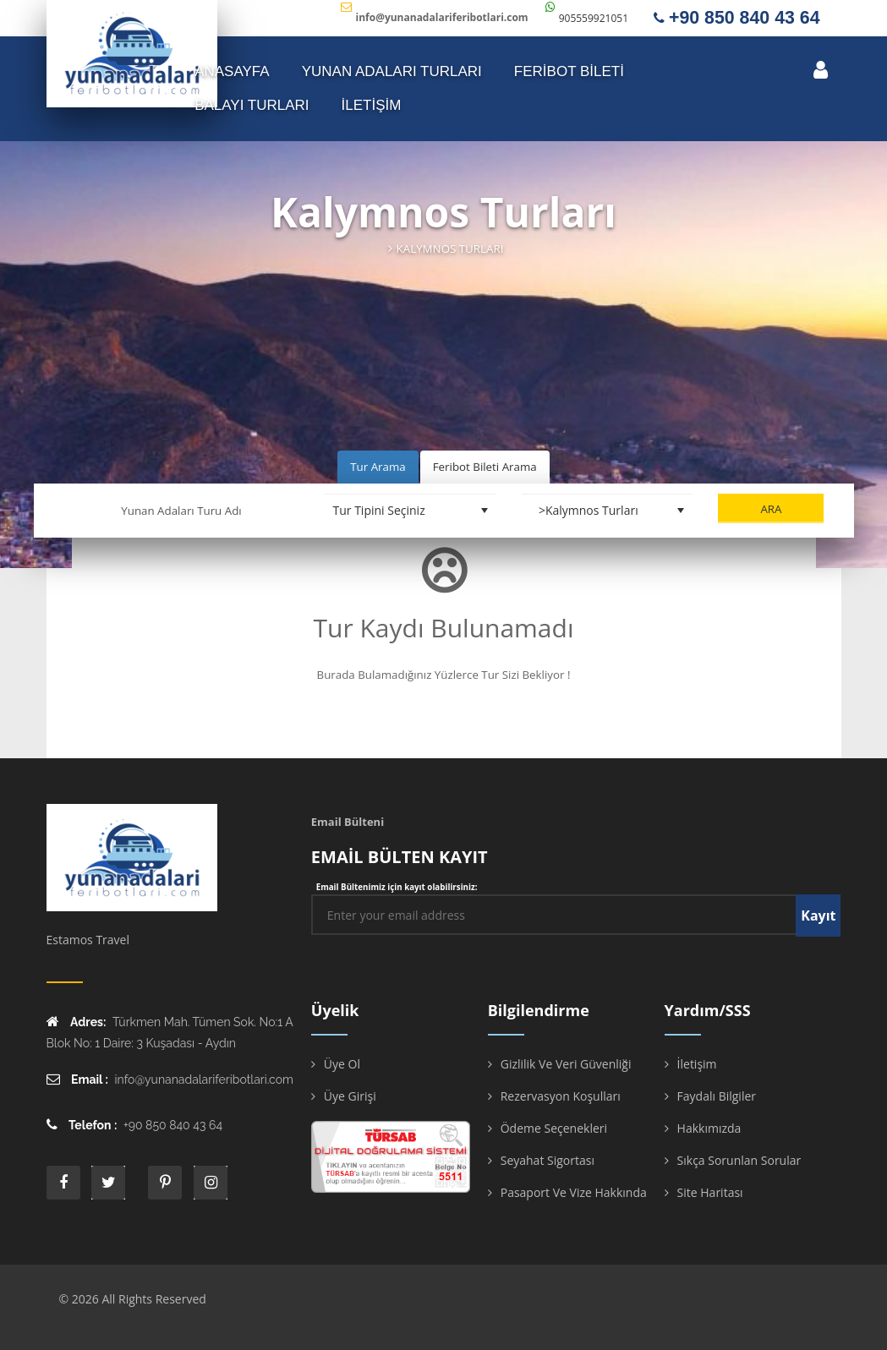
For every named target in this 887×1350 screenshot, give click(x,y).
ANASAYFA (232, 71)
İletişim (697, 1064)
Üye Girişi (350, 1096)
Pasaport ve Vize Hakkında (574, 1192)
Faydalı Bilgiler (716, 1096)
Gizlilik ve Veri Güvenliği (566, 1064)
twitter (108, 1183)
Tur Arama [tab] (377, 466)
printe (165, 1183)
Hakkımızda (709, 1128)
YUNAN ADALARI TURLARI (392, 71)
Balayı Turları (251, 105)
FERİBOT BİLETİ (569, 71)
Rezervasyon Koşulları (561, 1096)
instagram (210, 1183)
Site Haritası (710, 1192)
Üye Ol (342, 1064)
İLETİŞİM (372, 105)
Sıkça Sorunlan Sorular (739, 1160)
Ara (770, 508)
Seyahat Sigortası (547, 1160)
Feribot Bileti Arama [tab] (485, 466)
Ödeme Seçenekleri (554, 1128)
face (63, 1183)
